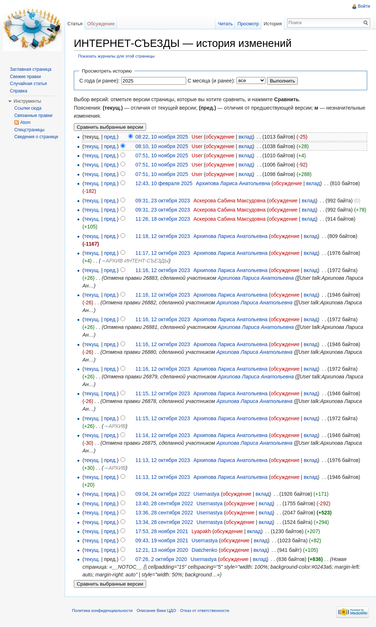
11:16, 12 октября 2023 (162, 270)
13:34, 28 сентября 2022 (164, 522)
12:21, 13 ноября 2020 (161, 550)
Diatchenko (204, 550)
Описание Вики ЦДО (156, 610)
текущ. (92, 146)
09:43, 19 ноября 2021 (161, 540)
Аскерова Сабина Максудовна (230, 200)
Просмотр (248, 23)
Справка (18, 91)
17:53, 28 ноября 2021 (161, 531)
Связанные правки (33, 115)
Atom (25, 122)
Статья (74, 23)
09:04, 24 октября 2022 (162, 494)
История (273, 23)
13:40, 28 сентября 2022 (164, 503)
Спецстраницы (29, 129)
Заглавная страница (30, 69)
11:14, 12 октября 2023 (162, 435)
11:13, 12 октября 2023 (162, 460)
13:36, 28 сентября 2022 (164, 513)
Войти (364, 6)
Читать (225, 23)
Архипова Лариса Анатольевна (233, 183)
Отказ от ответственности (204, 610)
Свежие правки (25, 76)
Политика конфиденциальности (102, 610)
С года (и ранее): (99, 81)
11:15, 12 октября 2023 (162, 393)
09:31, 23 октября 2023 (162, 200)
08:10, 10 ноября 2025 (161, 146)
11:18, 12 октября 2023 (162, 236)
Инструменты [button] (27, 101)
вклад (246, 137)
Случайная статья (28, 83)
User (197, 137)
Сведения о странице (36, 136)
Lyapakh (201, 531)
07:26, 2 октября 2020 (161, 559)
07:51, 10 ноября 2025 (161, 155)
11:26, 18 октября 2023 (162, 219)
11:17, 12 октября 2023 (162, 253)
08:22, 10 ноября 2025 (161, 137)
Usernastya (207, 494)
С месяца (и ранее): (211, 81)
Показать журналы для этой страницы (116, 56)
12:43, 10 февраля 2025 (163, 183)
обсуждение (220, 137)
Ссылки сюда (27, 108)
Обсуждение (101, 23)
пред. (110, 137)
